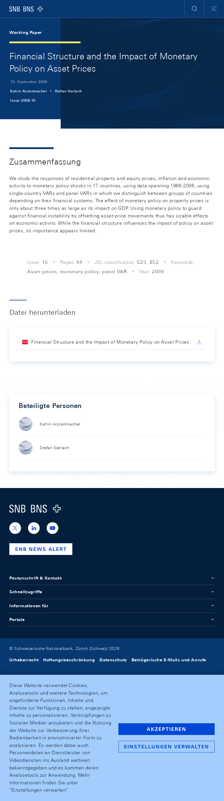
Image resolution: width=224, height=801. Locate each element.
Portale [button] (112, 619)
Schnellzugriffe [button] (112, 592)
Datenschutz (113, 659)
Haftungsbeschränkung (69, 659)
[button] (194, 9)
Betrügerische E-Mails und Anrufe (169, 659)
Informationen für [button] (112, 606)
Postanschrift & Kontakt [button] (112, 578)
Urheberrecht (23, 659)
